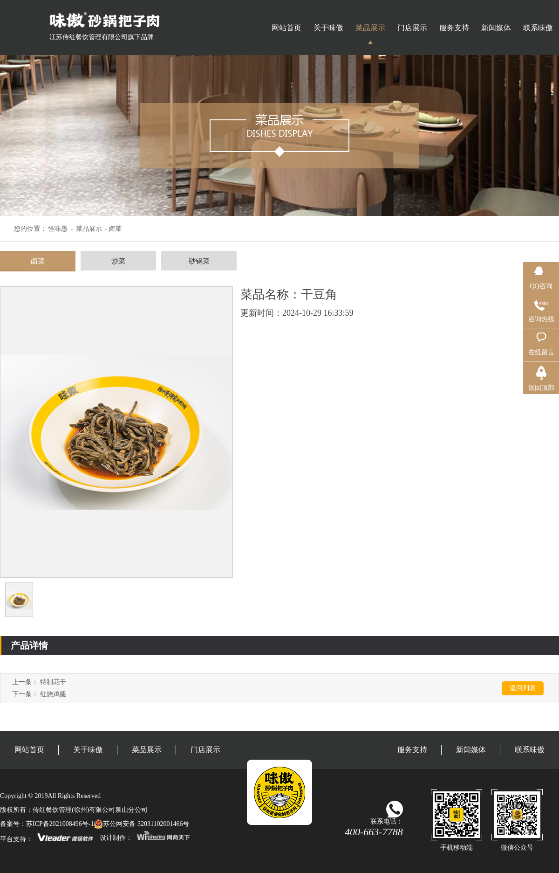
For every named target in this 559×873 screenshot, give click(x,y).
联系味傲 (538, 28)
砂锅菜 (199, 261)
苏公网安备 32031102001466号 (141, 824)
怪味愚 (58, 228)
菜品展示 (370, 28)
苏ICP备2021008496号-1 (60, 823)
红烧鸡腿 (53, 694)
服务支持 (454, 28)
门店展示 (412, 28)
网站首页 (286, 28)
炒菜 (118, 261)
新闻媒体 (496, 28)
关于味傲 (328, 28)
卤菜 (38, 261)
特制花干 (53, 682)
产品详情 (29, 645)
